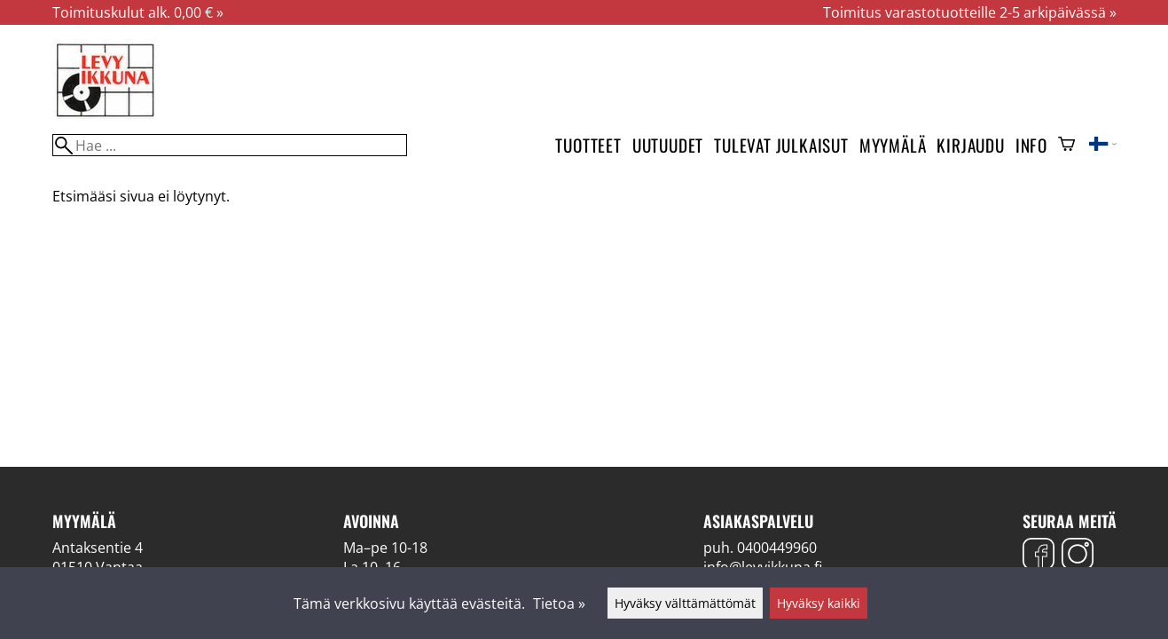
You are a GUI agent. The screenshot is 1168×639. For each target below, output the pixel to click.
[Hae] (229, 145)
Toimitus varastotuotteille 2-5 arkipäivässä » (970, 12)
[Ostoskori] (1066, 145)
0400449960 (777, 547)
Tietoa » (559, 603)
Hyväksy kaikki (818, 603)
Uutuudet (667, 145)
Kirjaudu (970, 145)
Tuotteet (588, 145)
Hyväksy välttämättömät (685, 603)
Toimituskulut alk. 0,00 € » (137, 12)
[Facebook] (1038, 556)
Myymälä (893, 145)
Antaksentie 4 (97, 547)
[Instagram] (1078, 556)
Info (1031, 145)
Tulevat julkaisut (781, 145)
